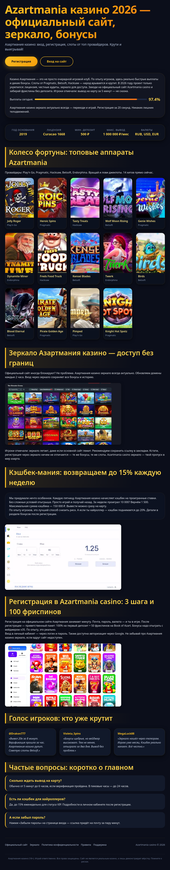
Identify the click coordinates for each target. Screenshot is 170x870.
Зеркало (34, 844)
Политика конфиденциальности (60, 844)
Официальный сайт (16, 844)
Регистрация (21, 61)
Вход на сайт (56, 61)
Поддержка (99, 844)
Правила (86, 844)
